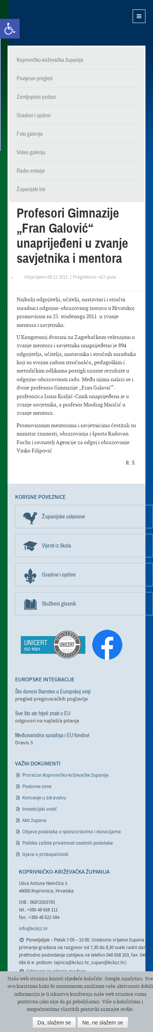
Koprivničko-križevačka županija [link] (44, 23)
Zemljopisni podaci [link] (36, 97)
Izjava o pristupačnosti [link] (45, 854)
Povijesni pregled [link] (35, 78)
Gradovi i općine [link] (34, 115)
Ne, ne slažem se (102, 1023)
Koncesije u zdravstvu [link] (44, 798)
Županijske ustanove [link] (63, 516)
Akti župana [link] (34, 820)
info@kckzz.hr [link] (33, 928)
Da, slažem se (54, 1023)
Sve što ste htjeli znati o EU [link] (43, 713)
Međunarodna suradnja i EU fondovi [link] (52, 735)
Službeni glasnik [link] (59, 603)
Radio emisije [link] (31, 171)
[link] (10, 28)
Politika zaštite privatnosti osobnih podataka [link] (67, 843)
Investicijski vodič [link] (39, 809)
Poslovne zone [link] (36, 786)
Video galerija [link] (31, 152)
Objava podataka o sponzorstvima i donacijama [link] (71, 832)
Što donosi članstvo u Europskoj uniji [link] (53, 691)
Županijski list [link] (31, 189)
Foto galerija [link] (30, 134)
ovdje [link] (127, 1009)
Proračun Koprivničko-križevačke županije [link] (65, 775)
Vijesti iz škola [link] (56, 545)
